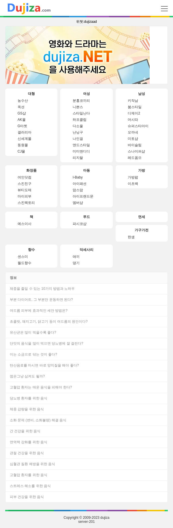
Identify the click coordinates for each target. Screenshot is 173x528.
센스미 (23, 257)
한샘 (131, 237)
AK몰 (22, 120)
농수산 (23, 101)
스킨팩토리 (26, 203)
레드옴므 (135, 158)
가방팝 (133, 177)
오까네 (133, 132)
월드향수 (24, 263)
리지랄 (78, 158)
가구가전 (141, 230)
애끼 (76, 257)
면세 (141, 217)
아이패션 (79, 184)
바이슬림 (135, 145)
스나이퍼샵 (136, 151)
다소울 (78, 126)
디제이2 (134, 113)
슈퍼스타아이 (138, 126)
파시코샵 (79, 224)
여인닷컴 (24, 177)
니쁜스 (78, 107)
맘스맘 (78, 190)
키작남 (133, 101)
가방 (141, 170)
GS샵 (22, 113)
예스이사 (24, 224)
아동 (86, 170)
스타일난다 (81, 113)
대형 (31, 94)
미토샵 (133, 139)
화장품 (31, 170)
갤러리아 (24, 132)
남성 (141, 94)
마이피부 (24, 196)
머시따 (133, 120)
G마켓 (22, 126)
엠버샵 (78, 203)
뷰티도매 (24, 190)
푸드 (86, 217)
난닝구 (78, 132)
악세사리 (86, 250)
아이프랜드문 (83, 196)
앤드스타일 (81, 145)
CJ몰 (21, 151)
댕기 (76, 263)
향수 (31, 250)
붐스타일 (135, 107)
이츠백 (133, 184)
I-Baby (78, 177)
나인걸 (78, 139)
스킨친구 (24, 184)
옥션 (21, 107)
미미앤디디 (81, 151)
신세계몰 (24, 139)
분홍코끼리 (81, 101)
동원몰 (23, 145)
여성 (86, 94)
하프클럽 (79, 120)
